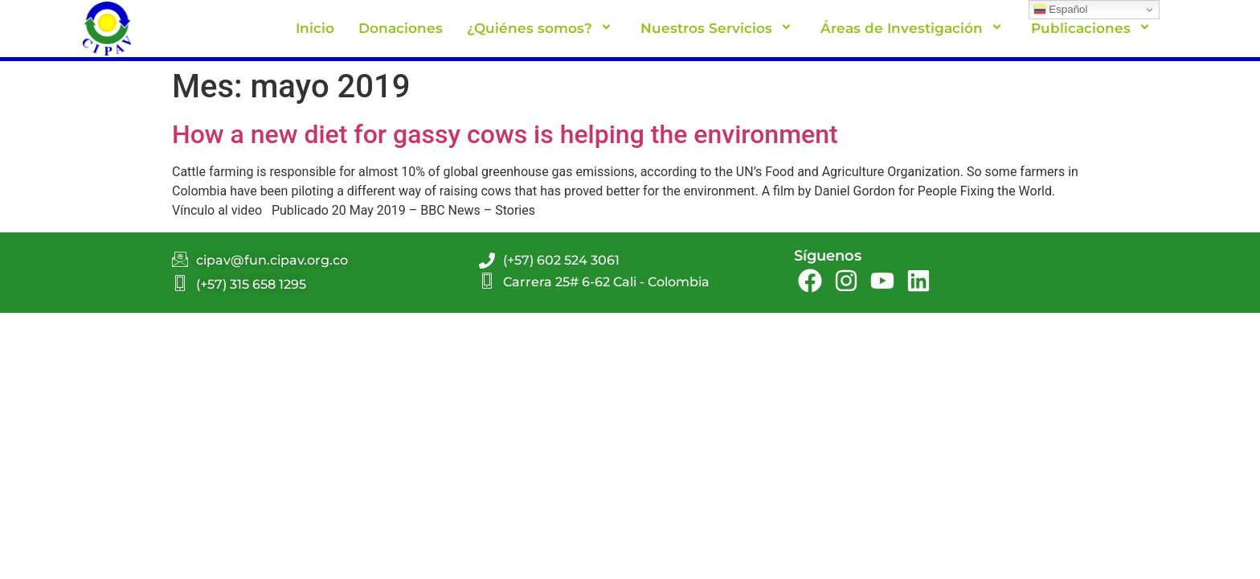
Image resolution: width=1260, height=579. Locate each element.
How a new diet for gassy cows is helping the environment (505, 134)
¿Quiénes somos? (541, 28)
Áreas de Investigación (913, 28)
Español (1060, 9)
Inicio (315, 28)
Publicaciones (1093, 28)
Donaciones (400, 28)
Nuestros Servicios (718, 28)
